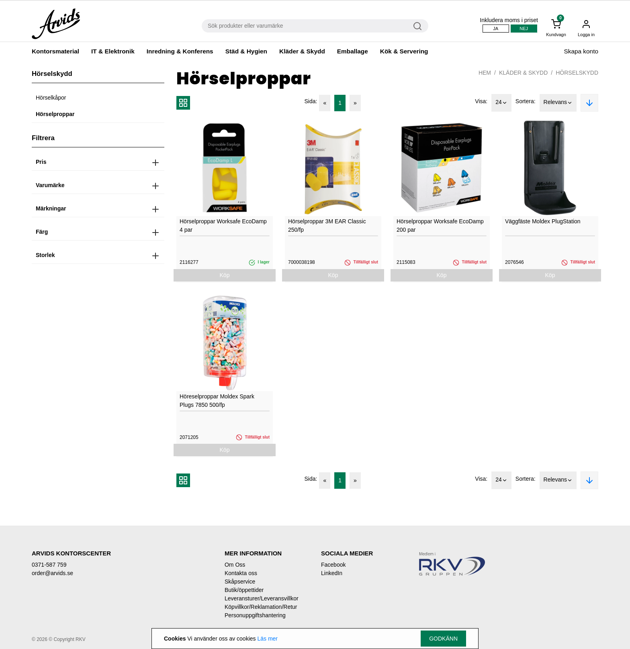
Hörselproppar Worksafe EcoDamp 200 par (440, 225)
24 (501, 103)
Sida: (311, 101)
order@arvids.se (52, 573)
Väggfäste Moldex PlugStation (543, 221)
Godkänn (443, 638)
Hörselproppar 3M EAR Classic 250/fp (327, 225)
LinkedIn (331, 573)
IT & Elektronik (113, 51)
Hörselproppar (55, 114)
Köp (225, 275)
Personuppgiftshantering (255, 615)
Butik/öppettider (244, 590)
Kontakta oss (241, 573)
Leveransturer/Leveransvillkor (262, 598)
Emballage (352, 51)
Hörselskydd (577, 72)
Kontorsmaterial (55, 51)
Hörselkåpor (51, 97)
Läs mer (267, 638)
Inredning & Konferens (180, 51)
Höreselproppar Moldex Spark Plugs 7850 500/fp (217, 400)
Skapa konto (581, 51)
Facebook (333, 564)
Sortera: (525, 101)
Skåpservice (240, 581)
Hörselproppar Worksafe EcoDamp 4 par (223, 225)
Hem (485, 72)
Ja (495, 28)
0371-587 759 (49, 564)
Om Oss (235, 564)
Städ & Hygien (246, 51)
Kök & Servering (404, 51)
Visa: (481, 101)
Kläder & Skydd (302, 51)
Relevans (558, 103)
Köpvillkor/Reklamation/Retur (261, 607)
